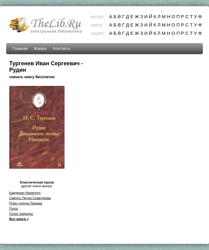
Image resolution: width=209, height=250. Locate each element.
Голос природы (21, 214)
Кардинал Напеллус (25, 193)
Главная (19, 48)
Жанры (40, 48)
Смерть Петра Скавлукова (30, 198)
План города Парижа (25, 203)
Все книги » (19, 219)
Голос (13, 208)
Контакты (61, 48)
